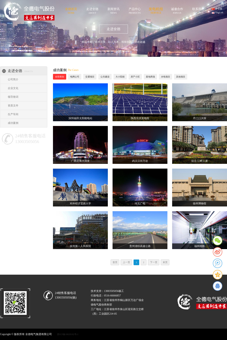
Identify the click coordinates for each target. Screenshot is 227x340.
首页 (115, 262)
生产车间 (13, 114)
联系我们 (198, 10)
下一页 (153, 262)
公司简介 (13, 79)
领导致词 (13, 96)
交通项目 (89, 76)
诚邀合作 (177, 10)
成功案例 (13, 123)
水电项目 (165, 76)
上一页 (126, 262)
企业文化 (13, 88)
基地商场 (150, 76)
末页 (165, 262)
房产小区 (135, 76)
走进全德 (92, 10)
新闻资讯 (113, 10)
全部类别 (59, 76)
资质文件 (13, 105)
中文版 (218, 8)
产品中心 (134, 10)
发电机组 (155, 10)
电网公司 (74, 76)
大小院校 (120, 76)
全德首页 (71, 10)
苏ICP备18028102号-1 (68, 334)
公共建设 (105, 76)
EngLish (219, 12)
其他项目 (180, 76)
